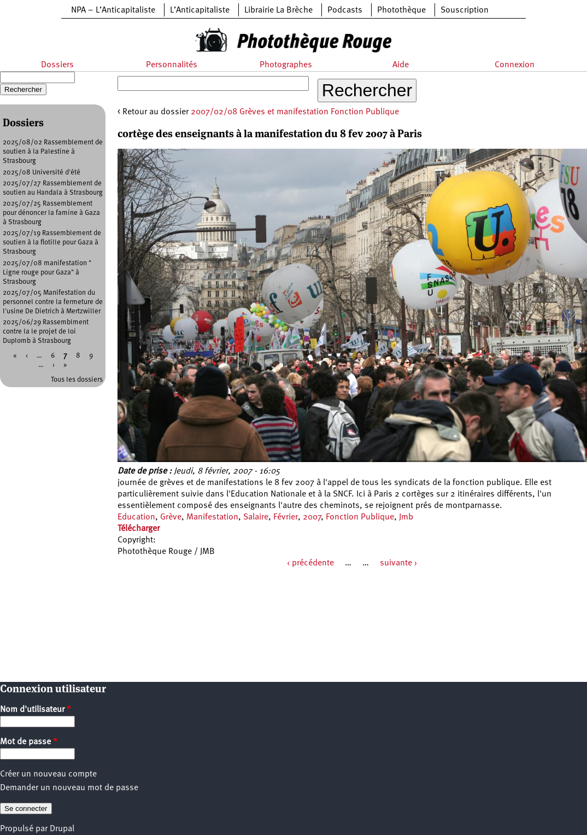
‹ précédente (310, 563)
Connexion (515, 65)
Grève (170, 517)
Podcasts (344, 10)
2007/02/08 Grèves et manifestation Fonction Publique (295, 112)
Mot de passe (28, 742)
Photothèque (401, 10)
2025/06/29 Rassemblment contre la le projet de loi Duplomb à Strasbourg (46, 331)
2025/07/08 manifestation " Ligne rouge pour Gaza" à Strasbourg (47, 272)
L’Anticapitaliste (200, 10)
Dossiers (57, 65)
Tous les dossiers (77, 379)
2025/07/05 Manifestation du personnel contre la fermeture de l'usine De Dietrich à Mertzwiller (53, 302)
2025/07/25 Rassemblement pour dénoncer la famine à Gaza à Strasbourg (51, 213)
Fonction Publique (360, 517)
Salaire (255, 517)
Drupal (62, 829)
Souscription (465, 10)
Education (136, 517)
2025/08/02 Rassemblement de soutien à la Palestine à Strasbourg (53, 152)
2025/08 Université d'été (41, 172)
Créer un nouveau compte (48, 774)
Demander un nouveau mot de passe (69, 788)
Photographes (286, 65)
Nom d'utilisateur (35, 709)
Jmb (406, 517)
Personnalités (171, 65)
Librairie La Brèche (278, 10)
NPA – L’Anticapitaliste (113, 10)
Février (285, 517)
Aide (400, 65)
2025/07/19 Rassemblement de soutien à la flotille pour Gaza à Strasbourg (52, 242)
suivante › (398, 563)
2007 (312, 517)
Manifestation (212, 517)
